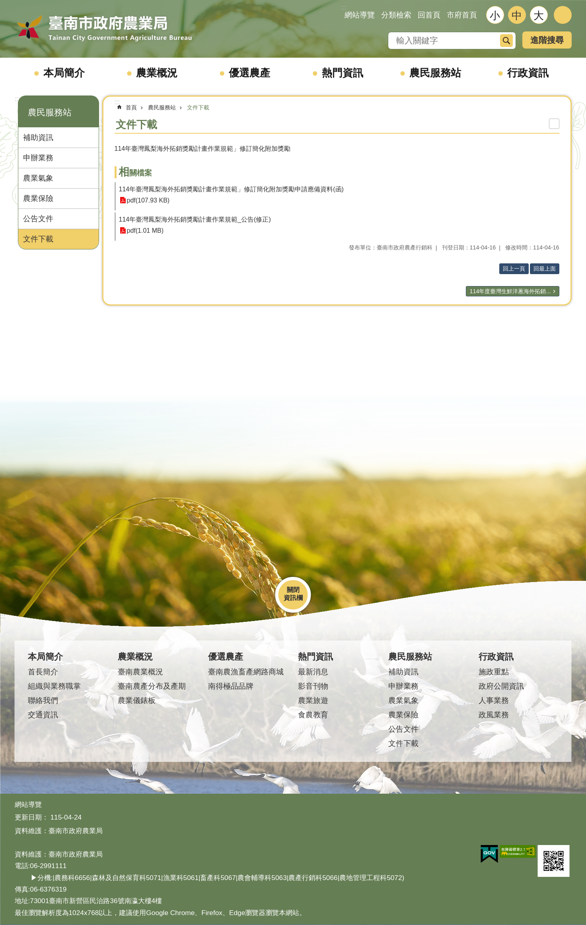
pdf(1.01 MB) (145, 230)
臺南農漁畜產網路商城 (246, 672)
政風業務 (494, 715)
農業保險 (38, 198)
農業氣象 (38, 178)
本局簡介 (64, 72)
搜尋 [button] (506, 40)
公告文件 (38, 218)
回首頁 (429, 15)
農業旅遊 (313, 700)
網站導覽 (360, 15)
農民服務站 (435, 72)
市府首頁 (462, 15)
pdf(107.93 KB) (148, 200)
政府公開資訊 (501, 686)
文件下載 (38, 239)
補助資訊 (38, 137)
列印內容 (554, 124)
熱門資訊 (342, 72)
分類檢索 (396, 15)
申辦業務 (38, 158)
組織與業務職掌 (54, 686)
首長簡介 (43, 672)
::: (17, 98)
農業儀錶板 (137, 700)
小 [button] (495, 15)
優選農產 (249, 72)
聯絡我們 (43, 700)
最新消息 (313, 672)
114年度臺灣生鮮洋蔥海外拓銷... (510, 291)
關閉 (293, 589)
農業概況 (156, 72)
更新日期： (32, 817)
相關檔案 (135, 173)
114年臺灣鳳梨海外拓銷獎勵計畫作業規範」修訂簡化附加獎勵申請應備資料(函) (231, 189)
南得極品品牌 (230, 686)
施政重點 (494, 672)
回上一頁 (514, 268)
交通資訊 (43, 715)
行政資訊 (528, 72)
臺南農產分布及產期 (152, 686)
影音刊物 (313, 686)
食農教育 (313, 715)
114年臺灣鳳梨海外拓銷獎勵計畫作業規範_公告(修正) (195, 219)
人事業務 (494, 700)
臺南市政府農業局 (104, 28)
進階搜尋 (547, 40)
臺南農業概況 (140, 672)
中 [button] (517, 15)
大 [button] (538, 15)
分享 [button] (563, 15)
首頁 (131, 107)
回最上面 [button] (544, 268)
